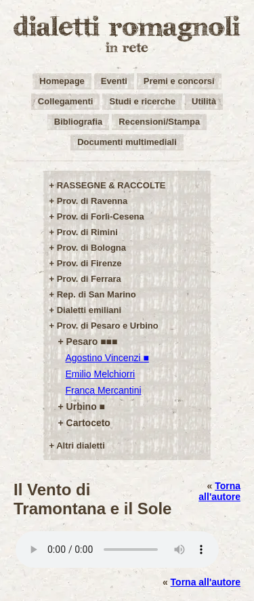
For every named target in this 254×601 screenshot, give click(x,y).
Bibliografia (78, 122)
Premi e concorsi (179, 81)
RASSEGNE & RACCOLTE (111, 185)
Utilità (204, 101)
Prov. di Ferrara (89, 279)
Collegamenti (65, 101)
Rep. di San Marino (96, 294)
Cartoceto (88, 422)
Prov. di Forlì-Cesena (100, 216)
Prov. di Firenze (89, 263)
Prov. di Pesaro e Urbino (107, 325)
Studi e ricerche (142, 101)
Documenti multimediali (127, 142)
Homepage (61, 81)
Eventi (114, 81)
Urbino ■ (85, 406)
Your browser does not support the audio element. (117, 549)
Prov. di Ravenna (92, 201)
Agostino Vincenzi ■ (107, 357)
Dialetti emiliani (89, 310)
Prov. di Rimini (87, 232)
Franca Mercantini (104, 390)
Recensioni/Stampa (159, 122)
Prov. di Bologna (91, 248)
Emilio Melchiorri (100, 374)
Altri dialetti (80, 445)
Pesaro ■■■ (92, 341)
